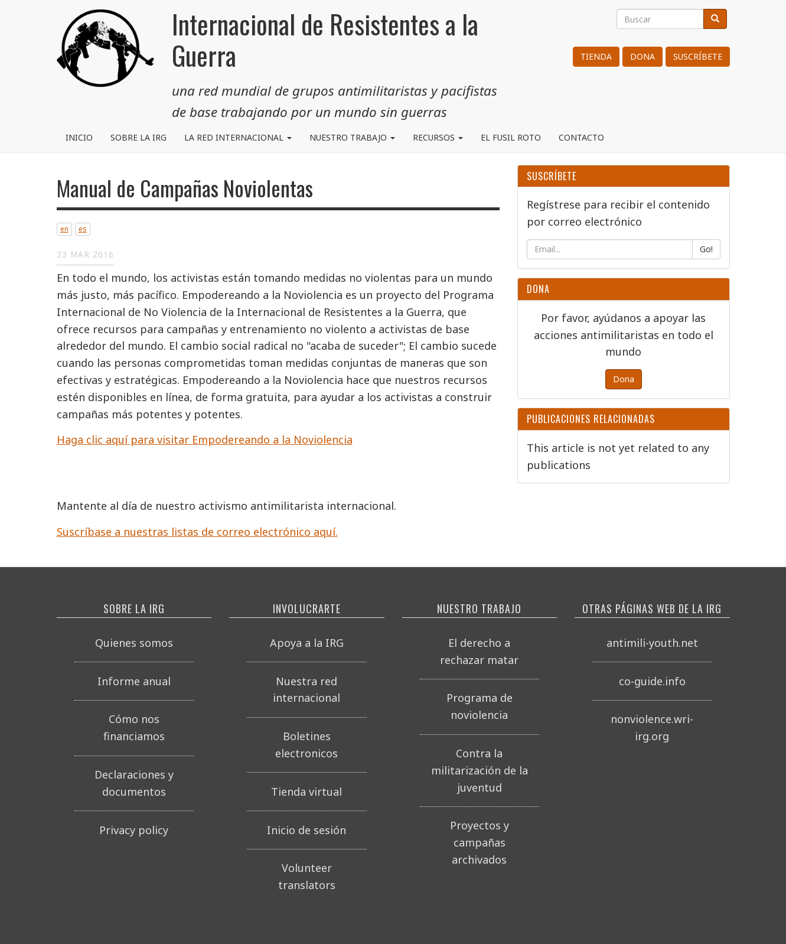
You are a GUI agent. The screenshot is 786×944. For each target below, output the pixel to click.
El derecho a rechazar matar (479, 651)
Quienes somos (134, 643)
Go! (706, 249)
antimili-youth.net (652, 643)
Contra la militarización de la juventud (479, 770)
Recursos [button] (438, 137)
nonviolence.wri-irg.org (652, 727)
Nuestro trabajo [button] (352, 137)
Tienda (596, 56)
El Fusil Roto (511, 137)
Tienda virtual (306, 792)
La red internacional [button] (238, 137)
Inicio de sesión (306, 830)
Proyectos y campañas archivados (479, 842)
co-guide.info (652, 681)
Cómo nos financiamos (134, 727)
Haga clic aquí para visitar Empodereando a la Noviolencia (205, 439)
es (83, 229)
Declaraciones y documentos (134, 783)
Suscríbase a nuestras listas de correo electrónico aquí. (197, 532)
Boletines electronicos (306, 744)
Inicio (79, 137)
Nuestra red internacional (306, 689)
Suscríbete (697, 56)
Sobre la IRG (138, 137)
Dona (642, 56)
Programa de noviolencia (479, 706)
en (64, 229)
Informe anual (134, 681)
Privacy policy (133, 830)
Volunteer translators (306, 876)
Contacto (581, 137)
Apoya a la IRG (307, 643)
